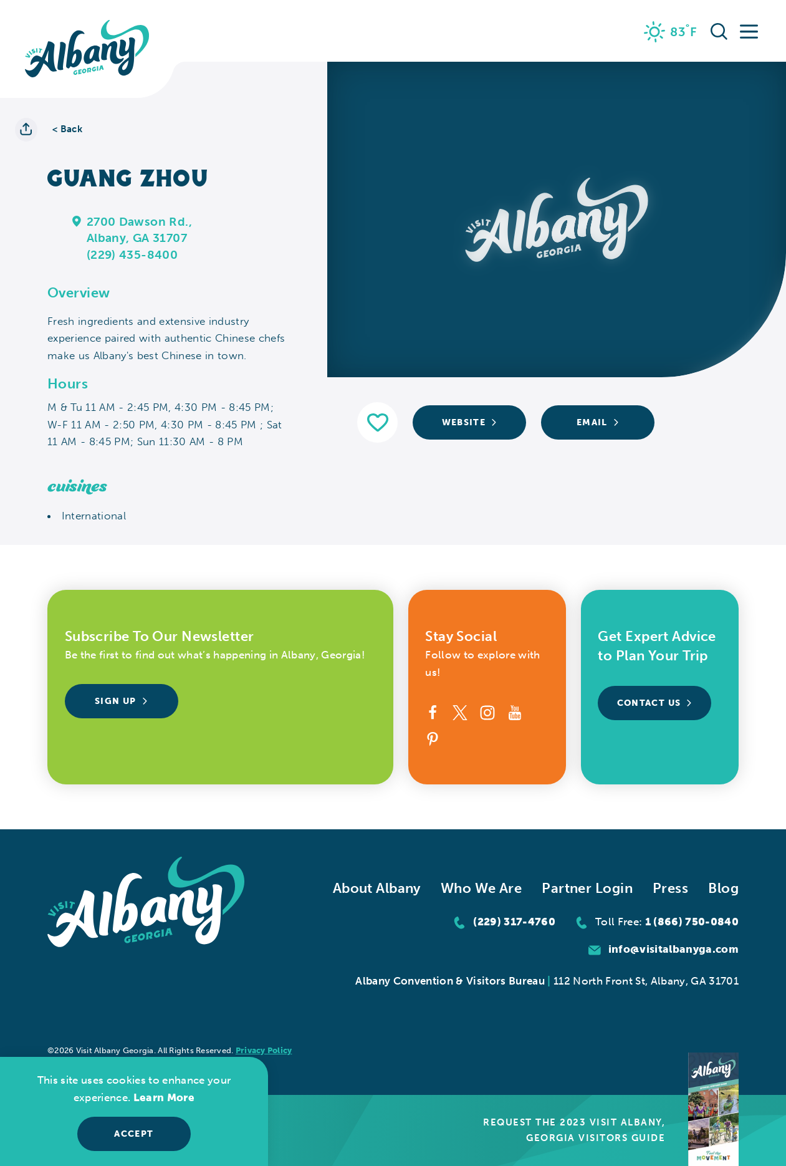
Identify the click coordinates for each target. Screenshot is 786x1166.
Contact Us (655, 703)
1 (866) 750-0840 (692, 921)
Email (598, 422)
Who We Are (481, 888)
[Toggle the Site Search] (719, 31)
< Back (67, 129)
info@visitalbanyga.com (673, 949)
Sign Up (121, 701)
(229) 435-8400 (132, 255)
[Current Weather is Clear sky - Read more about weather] (670, 31)
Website (470, 422)
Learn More (163, 1097)
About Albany (377, 888)
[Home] (87, 49)
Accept (133, 1134)
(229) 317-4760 (514, 921)
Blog (723, 888)
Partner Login (587, 888)
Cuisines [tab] (77, 487)
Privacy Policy (264, 1050)
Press (670, 888)
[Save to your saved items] (377, 422)
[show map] (77, 221)
